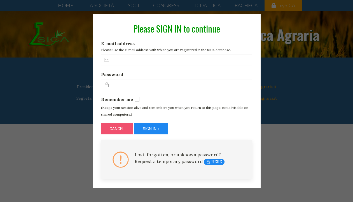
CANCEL (117, 129)
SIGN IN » (151, 129)
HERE (214, 161)
